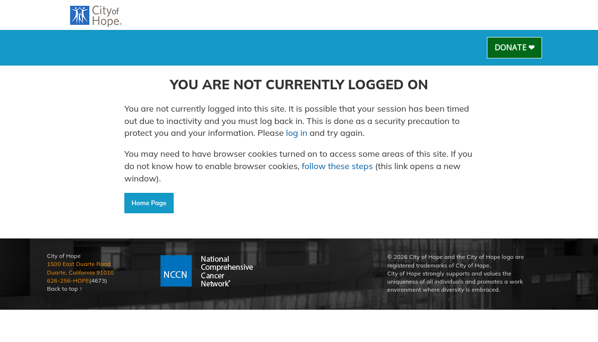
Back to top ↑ (65, 288)
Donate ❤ (514, 47)
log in (297, 132)
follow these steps (337, 166)
